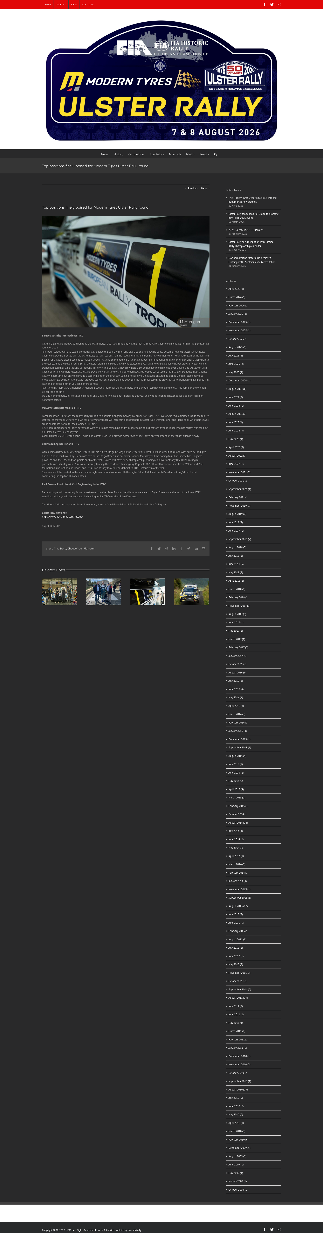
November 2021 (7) (239, 472)
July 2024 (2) (235, 397)
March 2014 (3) (236, 864)
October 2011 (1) (238, 981)
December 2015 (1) (239, 739)
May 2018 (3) (235, 572)
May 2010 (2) (235, 1114)
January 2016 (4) (237, 731)
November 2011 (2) (239, 973)
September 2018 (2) (239, 539)
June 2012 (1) (236, 956)
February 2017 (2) (238, 647)
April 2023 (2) (236, 447)
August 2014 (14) (238, 822)
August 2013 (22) (238, 906)
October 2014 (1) (238, 814)
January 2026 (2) (237, 314)
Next (204, 188)
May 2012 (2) (235, 964)
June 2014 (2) (236, 839)
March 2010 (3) (236, 1131)
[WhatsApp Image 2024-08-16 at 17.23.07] (125, 271)
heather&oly (134, 1230)
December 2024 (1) (239, 380)
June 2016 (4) (236, 689)
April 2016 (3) (236, 706)
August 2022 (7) (237, 455)
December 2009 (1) (239, 1148)
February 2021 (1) (238, 497)
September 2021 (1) (239, 489)
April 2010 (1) (236, 1123)
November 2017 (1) (239, 606)
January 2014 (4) (237, 881)
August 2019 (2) (237, 514)
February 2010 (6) (238, 1139)
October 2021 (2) (238, 480)
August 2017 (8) (237, 614)
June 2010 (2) (236, 1106)
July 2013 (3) (235, 914)
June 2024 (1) (236, 405)
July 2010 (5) (235, 1098)
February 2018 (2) (238, 597)
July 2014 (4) (235, 831)
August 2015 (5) (237, 756)
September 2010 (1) (239, 1081)
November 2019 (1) (239, 505)
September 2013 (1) (239, 897)
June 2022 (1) (236, 464)
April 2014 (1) (236, 856)
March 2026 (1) (236, 297)
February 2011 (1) (238, 1039)
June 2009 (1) (236, 1164)
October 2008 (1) (238, 1189)
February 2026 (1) (238, 305)
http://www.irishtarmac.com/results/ (62, 516)
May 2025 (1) (235, 372)
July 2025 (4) (235, 355)
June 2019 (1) (236, 530)
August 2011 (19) (238, 997)
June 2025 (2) (236, 364)
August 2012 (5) (237, 939)
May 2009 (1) (235, 1173)
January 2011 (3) (237, 1048)
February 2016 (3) (238, 722)
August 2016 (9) (237, 672)
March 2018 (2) (236, 589)
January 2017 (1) (237, 656)
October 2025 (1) (238, 339)
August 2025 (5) (237, 347)
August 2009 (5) (237, 1156)
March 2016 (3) (236, 714)
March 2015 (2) (236, 797)
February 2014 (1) (238, 872)
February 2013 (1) (238, 931)
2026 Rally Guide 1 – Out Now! (245, 230)
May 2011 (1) (235, 1023)
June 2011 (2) (236, 1014)
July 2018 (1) (235, 555)
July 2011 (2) (235, 1006)
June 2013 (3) (236, 922)
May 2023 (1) (235, 439)
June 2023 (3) (236, 430)
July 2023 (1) (235, 422)
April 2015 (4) (236, 789)
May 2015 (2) (235, 781)
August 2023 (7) (237, 414)
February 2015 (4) (238, 806)
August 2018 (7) (237, 547)
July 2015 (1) (235, 764)
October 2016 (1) (238, 664)
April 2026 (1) (236, 289)
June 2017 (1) (235, 622)
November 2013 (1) (239, 889)
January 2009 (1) (237, 1181)
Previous (193, 188)
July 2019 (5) (235, 522)
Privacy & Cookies (104, 1230)
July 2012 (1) (235, 947)
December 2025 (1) (239, 322)
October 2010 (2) (238, 1073)
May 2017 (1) (235, 630)
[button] (215, 154)
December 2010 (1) (239, 1056)
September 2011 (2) (239, 989)
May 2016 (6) (235, 697)
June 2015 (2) (236, 772)
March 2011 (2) (236, 1031)
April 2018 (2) (236, 580)
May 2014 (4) (235, 847)
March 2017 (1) (236, 639)
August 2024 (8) (237, 389)
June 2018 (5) (236, 564)
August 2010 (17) (238, 1089)
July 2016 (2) (235, 681)
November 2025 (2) (239, 330)
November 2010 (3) (239, 1064)
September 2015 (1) (239, 747)
